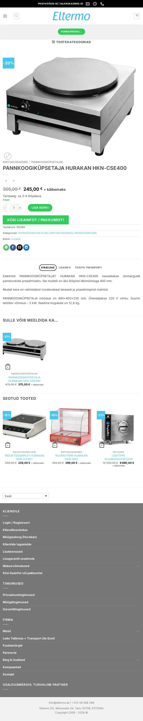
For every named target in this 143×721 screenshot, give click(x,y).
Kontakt (8, 674)
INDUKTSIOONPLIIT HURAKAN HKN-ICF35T (24, 457)
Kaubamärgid (12, 645)
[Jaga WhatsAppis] (6, 247)
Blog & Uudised (14, 660)
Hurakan (16, 239)
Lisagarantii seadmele (19, 558)
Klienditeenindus (15, 530)
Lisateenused (13, 551)
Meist (7, 631)
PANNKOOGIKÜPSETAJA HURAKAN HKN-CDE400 (24, 379)
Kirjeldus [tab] (47, 267)
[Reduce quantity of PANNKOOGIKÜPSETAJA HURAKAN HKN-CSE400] (5, 207)
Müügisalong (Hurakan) (20, 537)
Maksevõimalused (16, 566)
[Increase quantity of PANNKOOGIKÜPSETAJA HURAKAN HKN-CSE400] (20, 207)
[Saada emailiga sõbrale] (20, 247)
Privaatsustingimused (19, 595)
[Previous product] (13, 181)
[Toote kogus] (14, 207)
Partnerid (9, 653)
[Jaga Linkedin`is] (26, 247)
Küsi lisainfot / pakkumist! (35, 220)
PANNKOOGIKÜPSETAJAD (47, 162)
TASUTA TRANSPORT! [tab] (88, 267)
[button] (5, 16)
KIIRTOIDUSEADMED (15, 162)
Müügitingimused (15, 602)
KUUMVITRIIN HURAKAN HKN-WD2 (71, 457)
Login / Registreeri (16, 522)
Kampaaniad (12, 667)
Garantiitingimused (17, 609)
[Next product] (6, 181)
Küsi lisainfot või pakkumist (22, 573)
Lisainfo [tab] (65, 267)
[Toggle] (138, 566)
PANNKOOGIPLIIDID (85, 233)
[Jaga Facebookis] (13, 247)
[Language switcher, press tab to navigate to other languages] (26, 496)
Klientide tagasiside (17, 544)
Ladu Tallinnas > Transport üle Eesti (29, 638)
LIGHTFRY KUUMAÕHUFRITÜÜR (119, 457)
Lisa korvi (40, 207)
